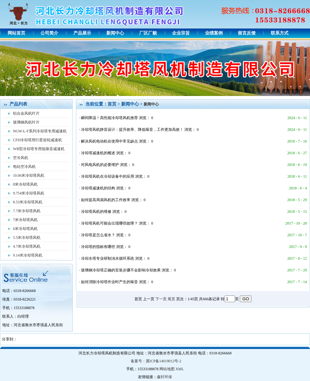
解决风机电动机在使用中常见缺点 (110, 141)
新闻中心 (115, 33)
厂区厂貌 (148, 33)
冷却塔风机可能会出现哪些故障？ (110, 223)
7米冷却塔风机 (25, 220)
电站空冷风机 (24, 166)
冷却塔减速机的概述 (98, 153)
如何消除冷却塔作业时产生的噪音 (110, 282)
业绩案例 (214, 33)
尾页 (171, 299)
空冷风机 (20, 158)
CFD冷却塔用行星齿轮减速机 (37, 140)
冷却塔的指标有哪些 (98, 246)
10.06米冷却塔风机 (28, 175)
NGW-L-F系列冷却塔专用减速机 (40, 131)
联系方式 (279, 33)
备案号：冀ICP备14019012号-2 (156, 361)
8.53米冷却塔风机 (27, 202)
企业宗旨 (181, 33)
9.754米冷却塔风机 (28, 193)
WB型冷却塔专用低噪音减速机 (39, 149)
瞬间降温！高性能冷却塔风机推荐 (110, 118)
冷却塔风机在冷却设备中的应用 (108, 176)
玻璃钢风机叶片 (26, 122)
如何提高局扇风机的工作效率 (106, 200)
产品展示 (82, 33)
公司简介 (49, 33)
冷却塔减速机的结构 (98, 188)
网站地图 (167, 369)
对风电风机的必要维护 (100, 164)
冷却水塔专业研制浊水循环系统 (108, 258)
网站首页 (16, 33)
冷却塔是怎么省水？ (98, 235)
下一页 (161, 299)
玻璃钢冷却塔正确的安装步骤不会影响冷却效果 (121, 270)
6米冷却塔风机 (25, 228)
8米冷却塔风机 (25, 184)
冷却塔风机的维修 (96, 211)
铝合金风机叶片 (26, 113)
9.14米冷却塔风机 (27, 255)
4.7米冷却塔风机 (26, 246)
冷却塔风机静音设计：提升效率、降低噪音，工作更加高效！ (132, 129)
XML (180, 369)
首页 (112, 104)
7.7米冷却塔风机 (26, 211)
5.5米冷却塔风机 (26, 237)
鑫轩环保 (164, 377)
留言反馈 (247, 33)
